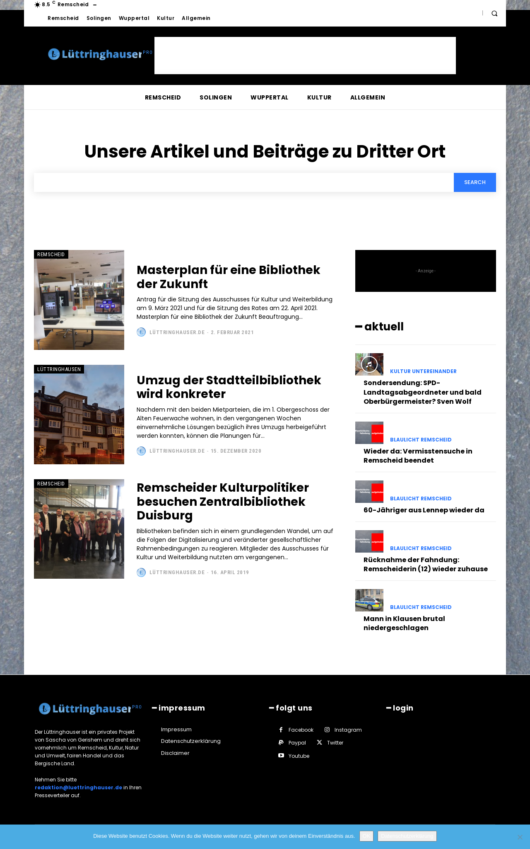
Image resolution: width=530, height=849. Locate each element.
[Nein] (520, 837)
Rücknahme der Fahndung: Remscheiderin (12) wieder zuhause (426, 564)
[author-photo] (142, 332)
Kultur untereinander (423, 371)
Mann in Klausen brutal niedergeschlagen (404, 623)
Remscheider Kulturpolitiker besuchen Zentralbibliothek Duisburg (223, 502)
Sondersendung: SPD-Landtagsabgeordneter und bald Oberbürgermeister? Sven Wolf (423, 392)
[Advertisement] (305, 55)
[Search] (475, 182)
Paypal (297, 742)
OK (367, 836)
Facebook (301, 729)
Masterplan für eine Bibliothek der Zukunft (228, 277)
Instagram (348, 729)
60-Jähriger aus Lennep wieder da (424, 510)
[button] (494, 13)
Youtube (299, 755)
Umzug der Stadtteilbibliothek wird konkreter (229, 387)
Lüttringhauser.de (177, 332)
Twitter (335, 742)
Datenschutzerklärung (407, 836)
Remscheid (51, 254)
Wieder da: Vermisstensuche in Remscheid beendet (418, 455)
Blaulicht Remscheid (421, 439)
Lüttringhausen (59, 369)
